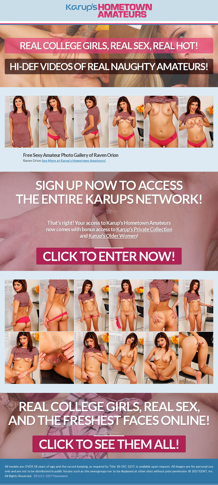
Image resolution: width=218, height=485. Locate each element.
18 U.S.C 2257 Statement (51, 476)
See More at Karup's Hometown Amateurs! (74, 160)
